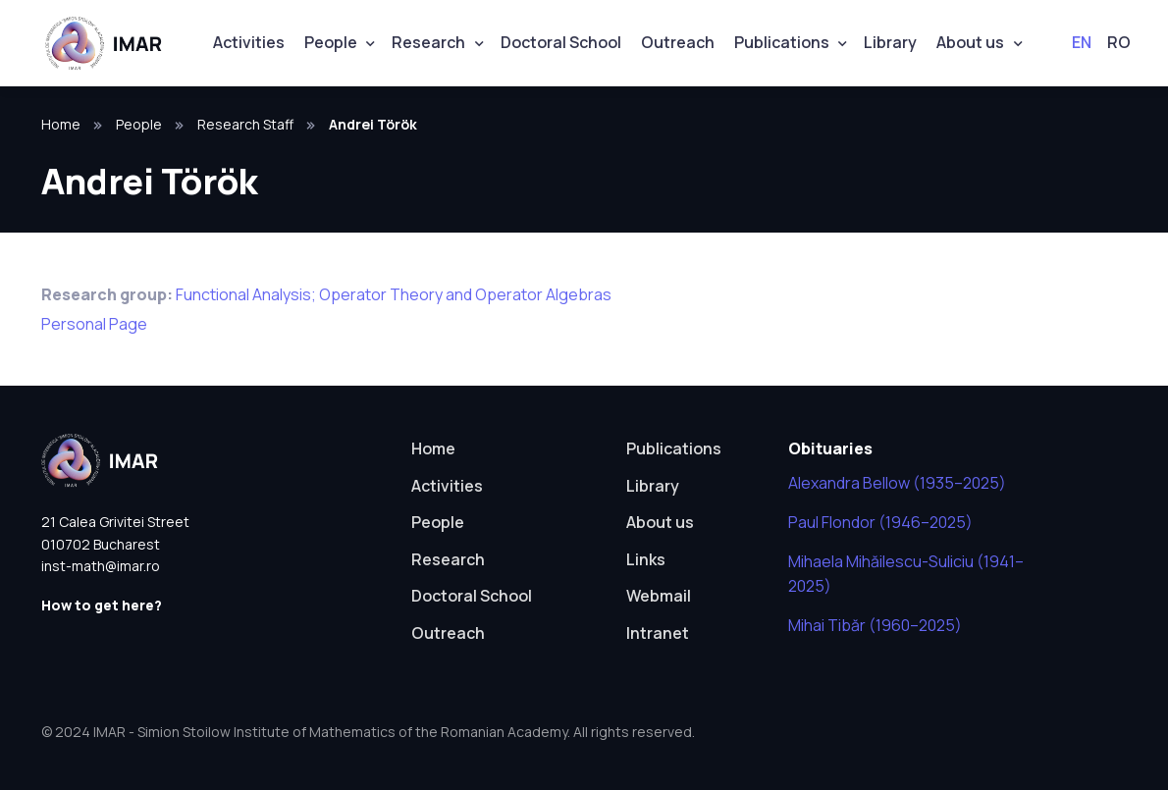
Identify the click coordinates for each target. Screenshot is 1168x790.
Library (890, 42)
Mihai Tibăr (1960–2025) (875, 625)
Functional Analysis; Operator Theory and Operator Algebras (393, 294)
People (330, 42)
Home (60, 124)
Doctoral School (561, 42)
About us (970, 42)
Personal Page (94, 324)
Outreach (678, 42)
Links (645, 559)
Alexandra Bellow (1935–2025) (897, 483)
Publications (781, 42)
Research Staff (245, 124)
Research (428, 42)
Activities (249, 42)
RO (1119, 42)
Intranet (657, 633)
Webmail (658, 595)
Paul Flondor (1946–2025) (880, 522)
